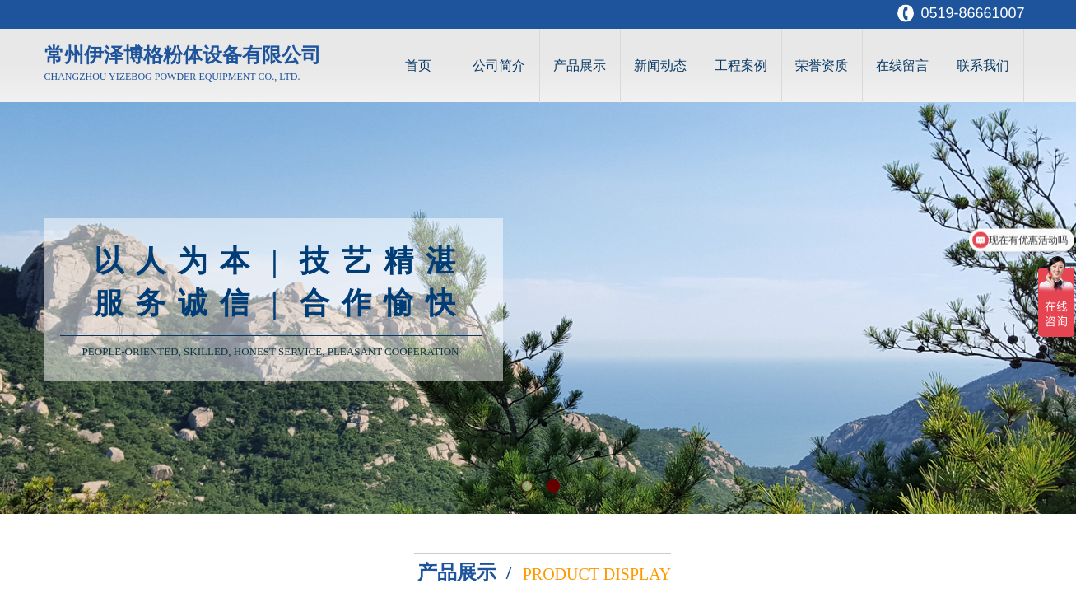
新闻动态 (660, 65)
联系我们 (983, 65)
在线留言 (902, 65)
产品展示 (579, 65)
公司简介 (499, 65)
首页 (418, 65)
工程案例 (741, 65)
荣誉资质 (821, 65)
